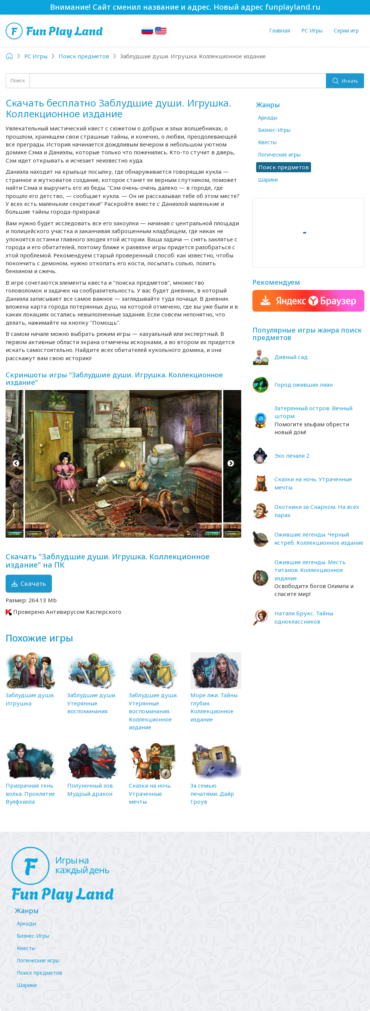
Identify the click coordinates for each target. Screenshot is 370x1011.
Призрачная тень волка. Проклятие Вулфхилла (30, 793)
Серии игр (346, 30)
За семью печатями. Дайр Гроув (212, 793)
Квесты (267, 142)
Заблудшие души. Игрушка (30, 699)
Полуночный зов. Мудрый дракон (90, 789)
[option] (123, 464)
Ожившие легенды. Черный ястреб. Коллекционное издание (318, 538)
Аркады (267, 117)
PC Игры (312, 30)
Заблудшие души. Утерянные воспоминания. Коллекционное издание (153, 711)
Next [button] (231, 464)
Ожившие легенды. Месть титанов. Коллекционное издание (310, 570)
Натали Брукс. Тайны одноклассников (303, 617)
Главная (279, 30)
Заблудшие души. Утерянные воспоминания (91, 703)
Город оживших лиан (303, 384)
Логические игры (279, 154)
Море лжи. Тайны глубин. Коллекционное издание (213, 707)
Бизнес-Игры (274, 129)
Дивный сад (291, 357)
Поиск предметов (39, 972)
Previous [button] (16, 464)
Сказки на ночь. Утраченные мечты (150, 793)
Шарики (268, 179)
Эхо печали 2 (292, 455)
